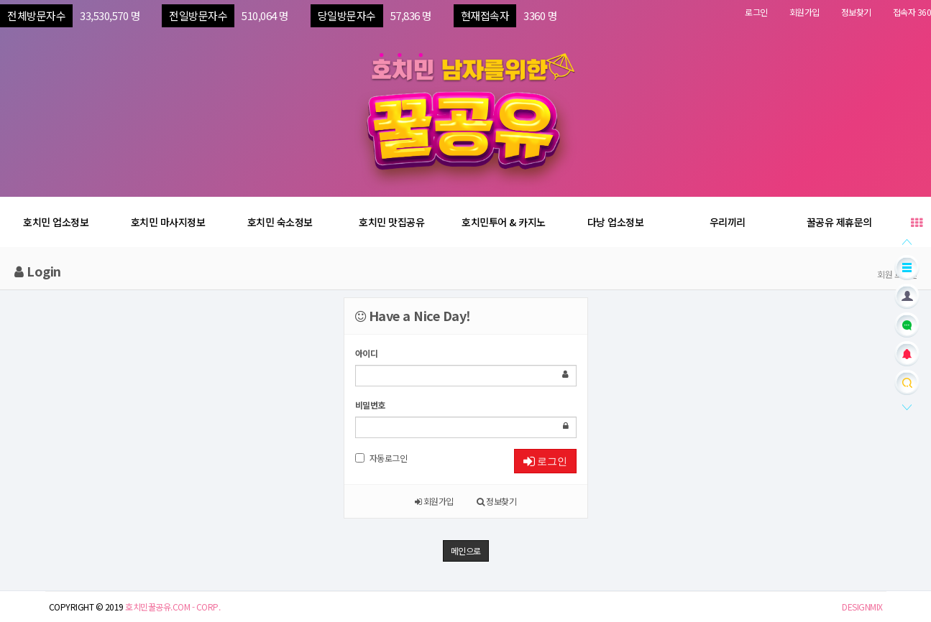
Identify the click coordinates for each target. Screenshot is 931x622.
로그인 (756, 12)
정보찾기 (856, 12)
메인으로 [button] (466, 550)
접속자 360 (912, 12)
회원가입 (804, 12)
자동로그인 (381, 458)
